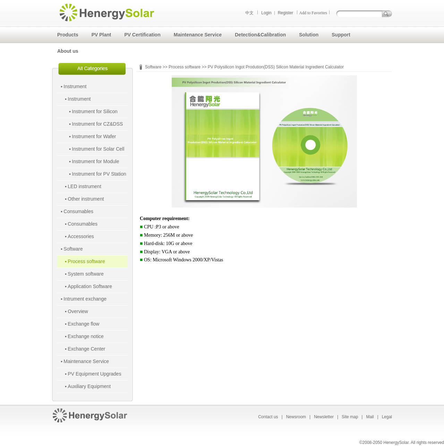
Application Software (90, 286)
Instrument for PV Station (99, 174)
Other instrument (86, 199)
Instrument (74, 86)
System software (85, 274)
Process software (86, 261)
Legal (387, 416)
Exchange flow (83, 324)
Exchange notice (86, 336)
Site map (350, 416)
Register (285, 12)
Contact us (268, 416)
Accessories (81, 236)
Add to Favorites (313, 12)
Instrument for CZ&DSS (97, 124)
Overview (78, 311)
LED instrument (84, 186)
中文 (249, 12)
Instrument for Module (95, 161)
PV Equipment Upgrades (94, 374)
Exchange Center (86, 349)
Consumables (78, 211)
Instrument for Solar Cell (98, 149)
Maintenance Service (86, 361)
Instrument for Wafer (94, 136)
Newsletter (324, 416)
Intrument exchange (84, 299)
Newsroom (296, 416)
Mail (370, 416)
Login (266, 12)
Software (73, 249)
